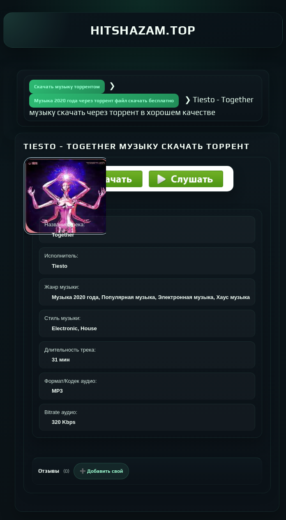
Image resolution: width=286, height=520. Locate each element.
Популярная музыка (128, 297)
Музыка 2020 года (75, 297)
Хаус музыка (233, 297)
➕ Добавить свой (101, 471)
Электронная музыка (185, 297)
